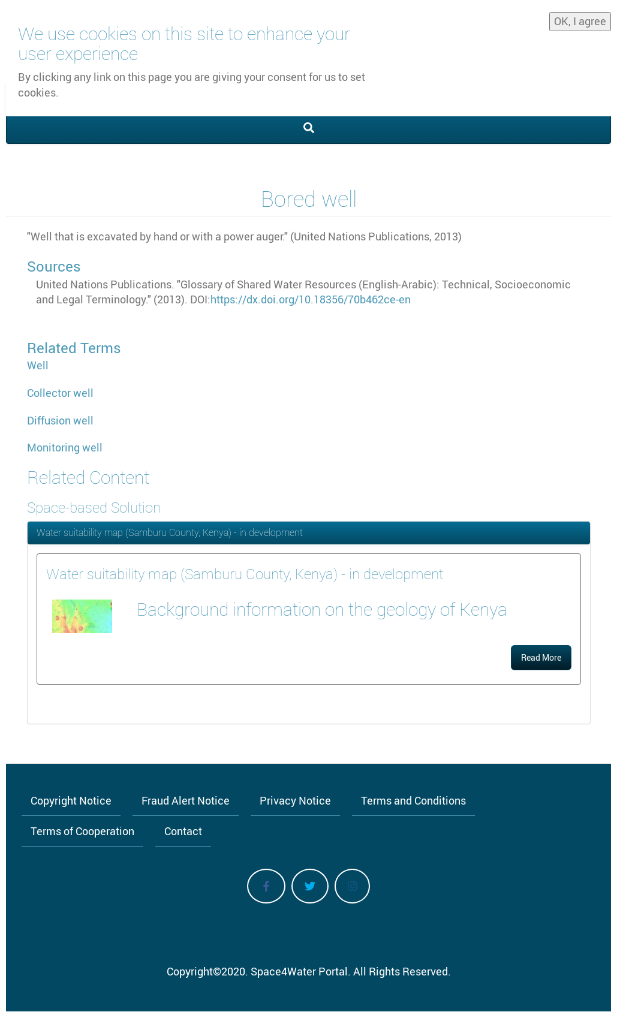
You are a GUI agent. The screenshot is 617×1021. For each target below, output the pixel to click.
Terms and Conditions (413, 800)
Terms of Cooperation (82, 831)
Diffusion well (60, 420)
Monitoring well (65, 447)
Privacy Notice (295, 800)
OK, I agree (580, 20)
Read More (541, 657)
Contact (183, 831)
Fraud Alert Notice (186, 800)
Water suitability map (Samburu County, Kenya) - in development (170, 532)
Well (38, 365)
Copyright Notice (71, 800)
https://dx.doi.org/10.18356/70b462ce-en (310, 299)
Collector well (60, 392)
